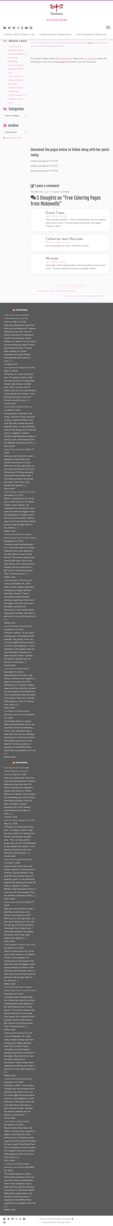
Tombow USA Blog (21, 310)
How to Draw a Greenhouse (15, 449)
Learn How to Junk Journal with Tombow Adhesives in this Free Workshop (17, 54)
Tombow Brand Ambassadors (55, 34)
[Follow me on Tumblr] (23, 28)
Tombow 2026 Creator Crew (19, 34)
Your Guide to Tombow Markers (17, 668)
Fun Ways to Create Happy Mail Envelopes (55, 290)
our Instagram (90, 58)
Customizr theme (63, 1222)
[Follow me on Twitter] (10, 28)
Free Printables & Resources (91, 34)
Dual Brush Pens (100, 42)
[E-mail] (5, 28)
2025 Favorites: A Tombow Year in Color (17, 99)
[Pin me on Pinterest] (32, 28)
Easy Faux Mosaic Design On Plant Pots (16, 69)
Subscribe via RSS (13, 137)
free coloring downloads (41, 46)
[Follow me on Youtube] (27, 28)
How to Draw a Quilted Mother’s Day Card (16, 80)
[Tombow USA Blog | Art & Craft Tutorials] (56, 9)
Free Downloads (65, 42)
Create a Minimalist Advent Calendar (18, 626)
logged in (47, 191)
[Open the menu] (108, 27)
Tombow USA (58, 46)
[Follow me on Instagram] (19, 28)
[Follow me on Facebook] (15, 28)
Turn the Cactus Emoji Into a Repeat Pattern (85, 295)
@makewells (64, 58)
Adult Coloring (51, 42)
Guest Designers (80, 42)
